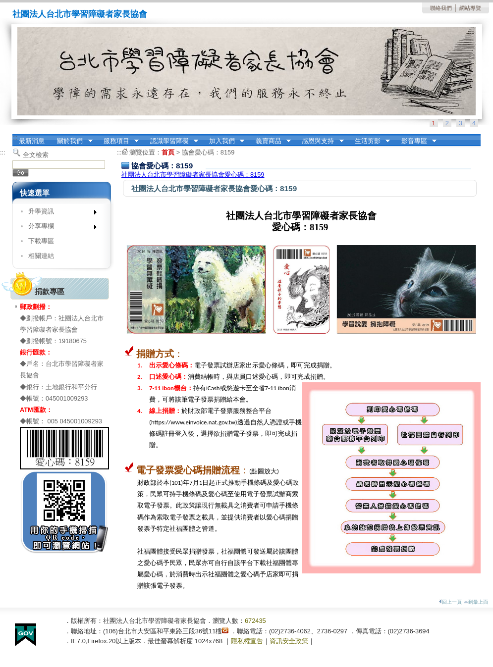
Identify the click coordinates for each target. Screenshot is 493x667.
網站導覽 (470, 8)
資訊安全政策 (289, 641)
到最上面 (476, 602)
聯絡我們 (441, 8)
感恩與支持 (320, 141)
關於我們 (72, 141)
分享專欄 (59, 228)
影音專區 (416, 141)
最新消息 (32, 141)
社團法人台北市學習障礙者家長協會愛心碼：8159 (192, 174)
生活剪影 (369, 141)
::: (15, 137)
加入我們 (223, 141)
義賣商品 (270, 141)
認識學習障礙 (171, 141)
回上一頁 (450, 602)
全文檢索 (36, 154)
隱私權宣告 (247, 641)
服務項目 (118, 141)
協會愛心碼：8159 (208, 152)
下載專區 (41, 241)
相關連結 (41, 255)
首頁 (168, 152)
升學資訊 (59, 213)
